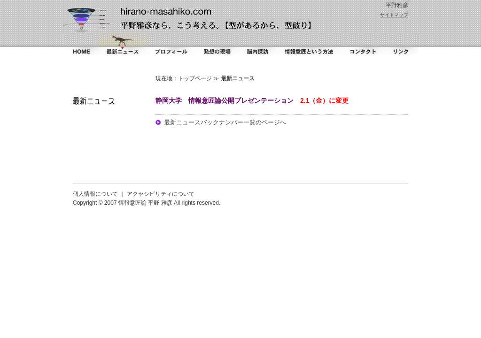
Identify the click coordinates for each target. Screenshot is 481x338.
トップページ (195, 78)
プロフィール (170, 44)
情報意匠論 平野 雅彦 (145, 203)
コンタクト (361, 44)
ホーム (80, 44)
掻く (216, 44)
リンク (400, 44)
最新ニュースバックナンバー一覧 (210, 122)
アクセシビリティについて (160, 194)
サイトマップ (394, 14)
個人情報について (95, 194)
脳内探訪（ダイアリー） (259, 44)
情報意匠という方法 (309, 44)
